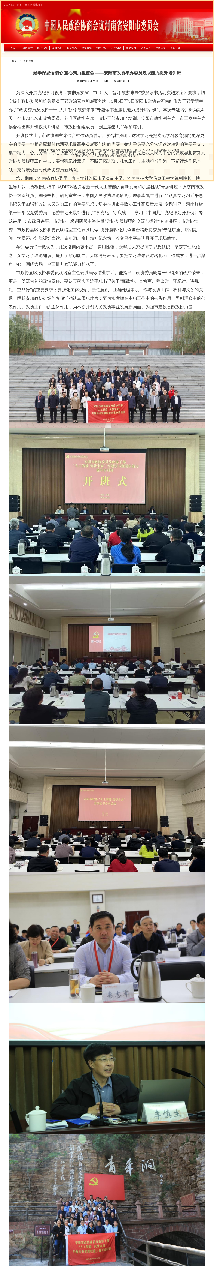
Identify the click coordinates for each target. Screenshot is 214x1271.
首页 (14, 60)
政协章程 (28, 60)
